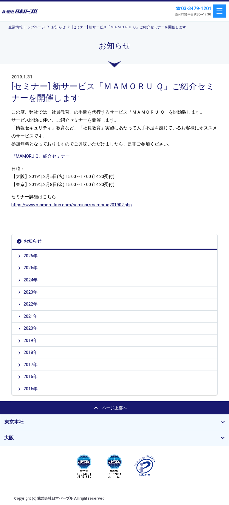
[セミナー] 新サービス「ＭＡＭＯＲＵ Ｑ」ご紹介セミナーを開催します (129, 27)
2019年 (31, 340)
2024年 (31, 280)
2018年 (31, 352)
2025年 (31, 267)
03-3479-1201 (196, 8)
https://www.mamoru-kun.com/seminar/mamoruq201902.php (71, 204)
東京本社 (14, 422)
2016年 (31, 376)
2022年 (31, 304)
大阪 (9, 438)
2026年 (31, 255)
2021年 (31, 316)
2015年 (31, 388)
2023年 (31, 292)
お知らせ (58, 27)
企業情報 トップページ (26, 27)
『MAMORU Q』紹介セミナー (40, 156)
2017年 (31, 364)
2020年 (31, 328)
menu (219, 11)
